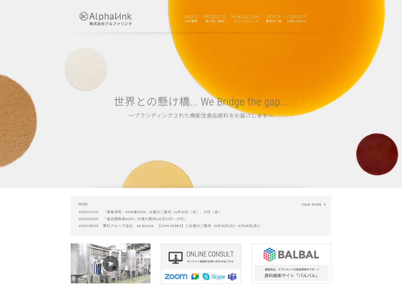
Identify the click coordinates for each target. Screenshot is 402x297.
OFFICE (274, 19)
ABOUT (191, 19)
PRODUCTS (215, 19)
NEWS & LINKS (246, 19)
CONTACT (297, 19)
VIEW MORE (314, 204)
